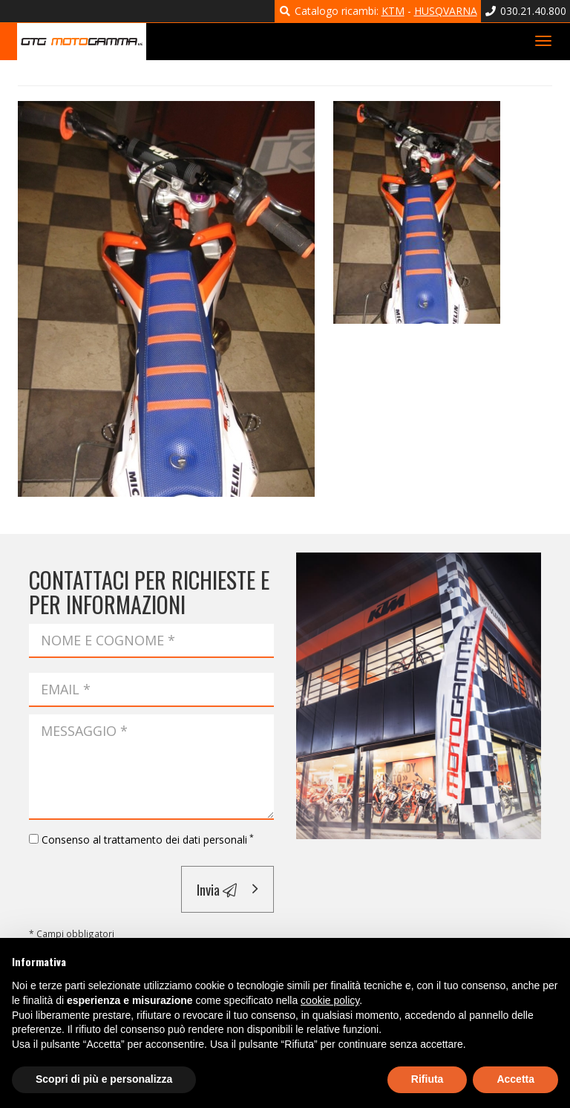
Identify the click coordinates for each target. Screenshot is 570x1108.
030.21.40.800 (526, 11)
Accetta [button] (515, 1079)
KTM (392, 11)
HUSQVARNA (445, 11)
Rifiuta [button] (427, 1079)
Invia (217, 889)
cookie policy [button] (330, 1000)
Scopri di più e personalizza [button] (104, 1079)
